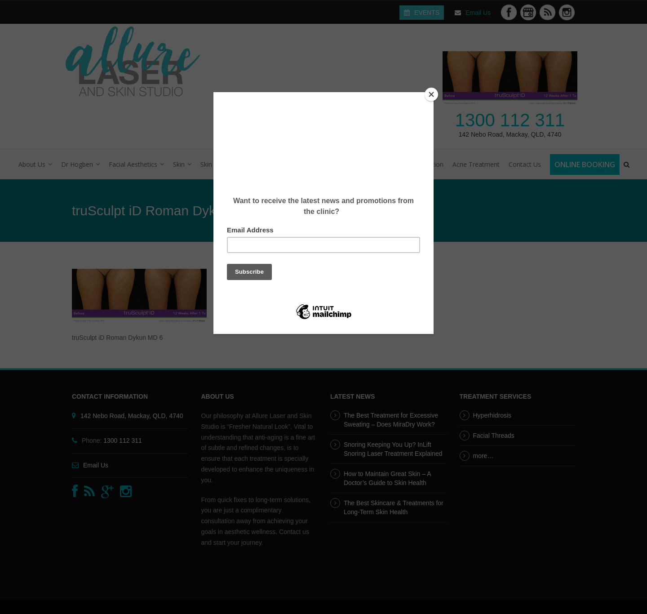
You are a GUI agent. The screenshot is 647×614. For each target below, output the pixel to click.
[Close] (431, 94)
